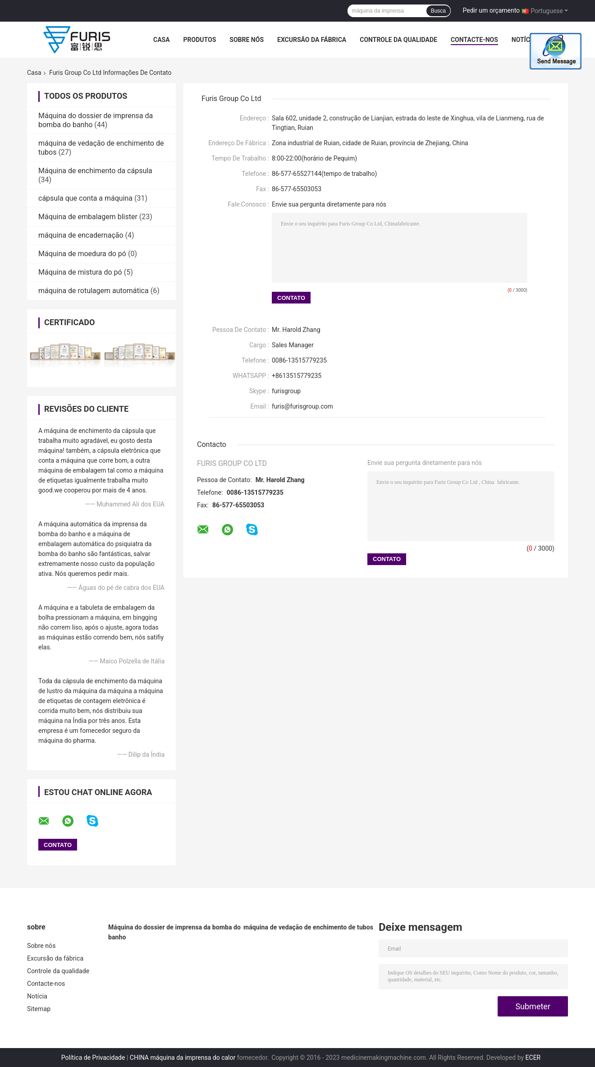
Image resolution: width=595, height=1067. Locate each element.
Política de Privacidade (93, 1057)
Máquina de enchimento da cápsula (95, 170)
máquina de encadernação (81, 235)
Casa (161, 39)
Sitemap (38, 1008)
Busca (438, 11)
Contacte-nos (474, 39)
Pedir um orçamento (491, 10)
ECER (533, 1057)
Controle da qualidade (398, 39)
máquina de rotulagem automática (93, 290)
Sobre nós (246, 39)
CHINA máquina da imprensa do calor (182, 1057)
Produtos (199, 39)
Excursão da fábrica (311, 39)
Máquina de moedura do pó (82, 253)
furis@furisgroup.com (302, 406)
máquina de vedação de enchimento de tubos (308, 927)
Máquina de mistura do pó (80, 272)
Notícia (524, 39)
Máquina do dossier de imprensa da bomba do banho (174, 932)
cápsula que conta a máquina (85, 198)
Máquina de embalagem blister (87, 216)
